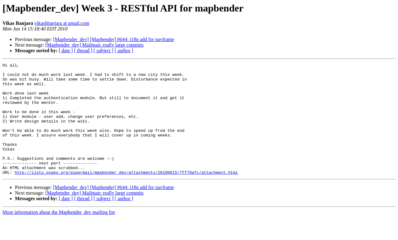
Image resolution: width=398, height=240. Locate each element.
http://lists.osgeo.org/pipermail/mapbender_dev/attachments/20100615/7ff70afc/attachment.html (126, 194)
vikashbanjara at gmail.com (62, 23)
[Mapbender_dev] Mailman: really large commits (94, 45)
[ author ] (124, 50)
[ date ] (66, 50)
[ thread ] (83, 50)
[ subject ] (103, 50)
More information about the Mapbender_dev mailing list (58, 234)
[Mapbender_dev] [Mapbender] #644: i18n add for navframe (113, 39)
